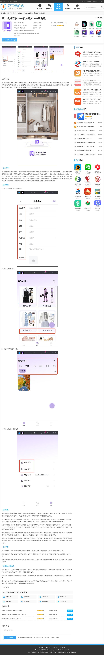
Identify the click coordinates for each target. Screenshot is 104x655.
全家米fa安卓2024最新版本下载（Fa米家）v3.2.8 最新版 (86, 146)
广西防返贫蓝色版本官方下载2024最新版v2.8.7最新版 (86, 154)
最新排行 (89, 1)
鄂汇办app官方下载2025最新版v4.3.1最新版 (86, 134)
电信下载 (8, 597)
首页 (7, 13)
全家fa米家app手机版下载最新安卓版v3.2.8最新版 (86, 142)
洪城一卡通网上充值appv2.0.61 (85, 126)
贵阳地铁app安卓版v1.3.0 (84, 138)
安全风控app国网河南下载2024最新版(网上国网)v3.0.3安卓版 (86, 150)
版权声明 (48, 647)
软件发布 (62, 647)
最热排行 (95, 1)
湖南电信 (63, 597)
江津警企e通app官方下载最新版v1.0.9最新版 (86, 130)
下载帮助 (55, 647)
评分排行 (101, 1)
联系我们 (41, 647)
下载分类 (83, 1)
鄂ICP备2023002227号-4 (35, 652)
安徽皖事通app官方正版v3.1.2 (85, 122)
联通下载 (27, 597)
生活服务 (20, 13)
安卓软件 (13, 13)
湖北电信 (45, 597)
